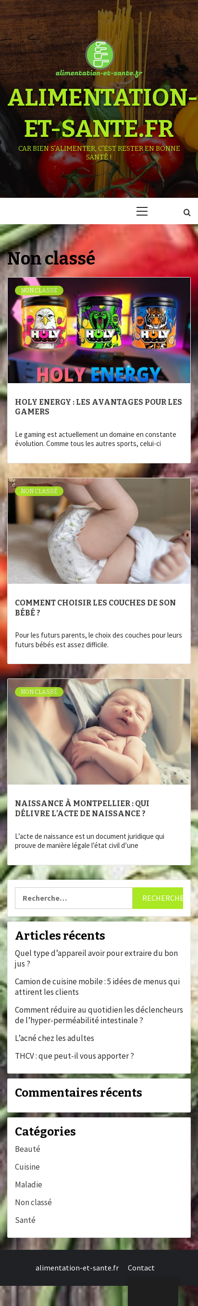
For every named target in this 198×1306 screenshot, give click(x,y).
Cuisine (27, 1166)
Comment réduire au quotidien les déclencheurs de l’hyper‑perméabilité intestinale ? (99, 1015)
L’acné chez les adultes (54, 1038)
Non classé (39, 290)
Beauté (27, 1149)
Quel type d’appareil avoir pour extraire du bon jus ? (96, 958)
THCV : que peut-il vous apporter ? (74, 1056)
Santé (25, 1220)
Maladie (28, 1184)
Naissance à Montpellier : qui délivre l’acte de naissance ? (82, 808)
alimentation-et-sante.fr (77, 1267)
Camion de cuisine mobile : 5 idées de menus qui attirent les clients (97, 986)
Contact (141, 1267)
